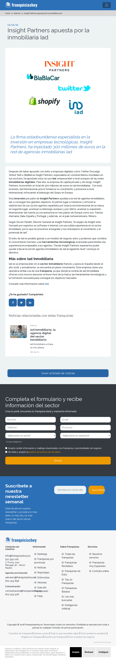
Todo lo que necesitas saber (65, 633)
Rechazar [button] (89, 652)
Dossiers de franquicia (55, 637)
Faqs (38, 596)
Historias (40, 582)
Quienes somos (41, 633)
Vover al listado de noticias (58, 373)
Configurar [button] (103, 652)
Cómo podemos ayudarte (93, 633)
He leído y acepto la (34, 452)
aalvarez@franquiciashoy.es (20, 577)
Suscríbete (98, 490)
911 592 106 (11, 559)
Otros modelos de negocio (81, 637)
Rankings (40, 554)
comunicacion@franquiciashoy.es (23, 591)
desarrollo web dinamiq (102, 642)
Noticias (40, 567)
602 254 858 (12, 581)
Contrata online (99, 571)
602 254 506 (12, 594)
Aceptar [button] (76, 652)
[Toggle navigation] (107, 5)
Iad (46, 283)
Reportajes (42, 572)
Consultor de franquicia (20, 633)
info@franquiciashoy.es (17, 555)
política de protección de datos (44, 452)
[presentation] (76, 502)
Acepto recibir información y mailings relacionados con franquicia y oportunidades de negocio (55, 448)
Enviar (58, 460)
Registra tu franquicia (31, 637)
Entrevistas (42, 577)
